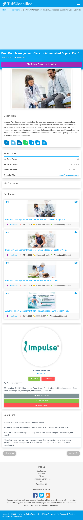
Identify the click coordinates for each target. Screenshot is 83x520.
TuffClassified (17, 3)
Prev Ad (10, 453)
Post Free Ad (41, 484)
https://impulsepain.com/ (69, 175)
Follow (34, 378)
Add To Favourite (41, 396)
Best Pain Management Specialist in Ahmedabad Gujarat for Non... (36, 250)
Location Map (42, 401)
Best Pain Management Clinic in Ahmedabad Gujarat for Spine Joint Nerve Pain (41, 53)
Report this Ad (41, 405)
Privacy (41, 476)
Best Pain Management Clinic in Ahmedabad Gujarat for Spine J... (35, 219)
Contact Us (41, 471)
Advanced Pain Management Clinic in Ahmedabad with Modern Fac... (37, 311)
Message (48, 378)
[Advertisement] (41, 31)
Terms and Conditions (42, 479)
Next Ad (73, 453)
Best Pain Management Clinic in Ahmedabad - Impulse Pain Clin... (35, 280)
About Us (41, 473)
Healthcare (14, 224)
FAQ (41, 481)
